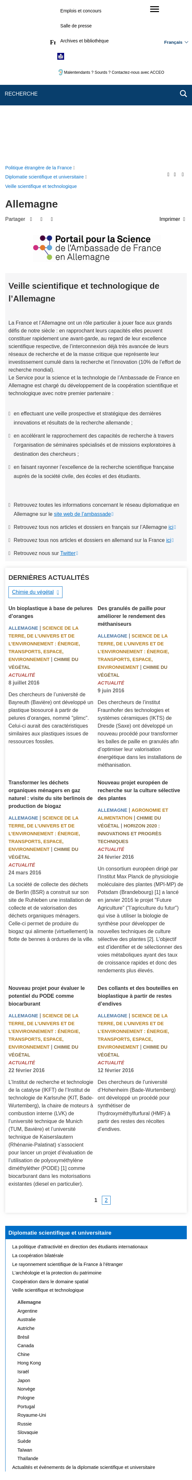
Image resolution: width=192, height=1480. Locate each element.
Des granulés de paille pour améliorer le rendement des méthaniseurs (132, 460)
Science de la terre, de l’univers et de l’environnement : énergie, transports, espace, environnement (44, 488)
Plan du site (65, 1425)
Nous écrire (97, 1425)
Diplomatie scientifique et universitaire (60, 1077)
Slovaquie (28, 1277)
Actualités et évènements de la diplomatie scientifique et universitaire (83, 1312)
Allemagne (23, 472)
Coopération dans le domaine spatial (50, 1126)
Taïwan (25, 1294)
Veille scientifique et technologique (48, 1134)
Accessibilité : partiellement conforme (60, 1434)
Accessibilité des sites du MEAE (134, 1434)
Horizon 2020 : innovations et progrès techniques (129, 678)
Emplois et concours (80, 10)
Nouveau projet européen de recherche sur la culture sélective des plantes (139, 635)
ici (171, 372)
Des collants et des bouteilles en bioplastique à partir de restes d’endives (138, 840)
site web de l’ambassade (82, 359)
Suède (24, 1285)
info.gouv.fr (112, 1463)
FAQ (122, 1425)
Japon (24, 1225)
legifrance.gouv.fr (76, 1463)
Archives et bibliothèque (84, 40)
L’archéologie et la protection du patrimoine (57, 1117)
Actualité (21, 519)
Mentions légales (152, 1425)
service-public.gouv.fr (30, 1463)
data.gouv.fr (169, 1463)
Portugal (26, 1251)
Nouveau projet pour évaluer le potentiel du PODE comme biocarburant (46, 840)
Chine (24, 1199)
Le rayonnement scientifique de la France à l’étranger (67, 1109)
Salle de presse (76, 25)
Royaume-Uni (32, 1259)
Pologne (26, 1242)
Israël (23, 1216)
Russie (25, 1268)
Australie (27, 1164)
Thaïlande (28, 1303)
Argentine (28, 1155)
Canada (26, 1190)
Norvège (26, 1233)
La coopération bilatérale (38, 1100)
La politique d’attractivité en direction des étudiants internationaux (80, 1091)
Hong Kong (29, 1207)
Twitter (67, 398)
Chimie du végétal (33, 436)
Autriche (26, 1173)
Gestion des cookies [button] (95, 1442)
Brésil (23, 1181)
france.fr (140, 1463)
